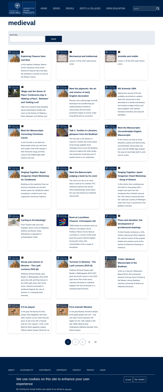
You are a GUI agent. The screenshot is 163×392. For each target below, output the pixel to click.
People (70, 8)
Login (102, 370)
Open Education (115, 8)
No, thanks (140, 379)
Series (56, 8)
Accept (128, 379)
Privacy (90, 370)
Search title (13, 35)
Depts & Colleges (90, 8)
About (11, 370)
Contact (77, 370)
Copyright (62, 370)
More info (68, 389)
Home (44, 8)
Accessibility (26, 370)
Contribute (45, 370)
